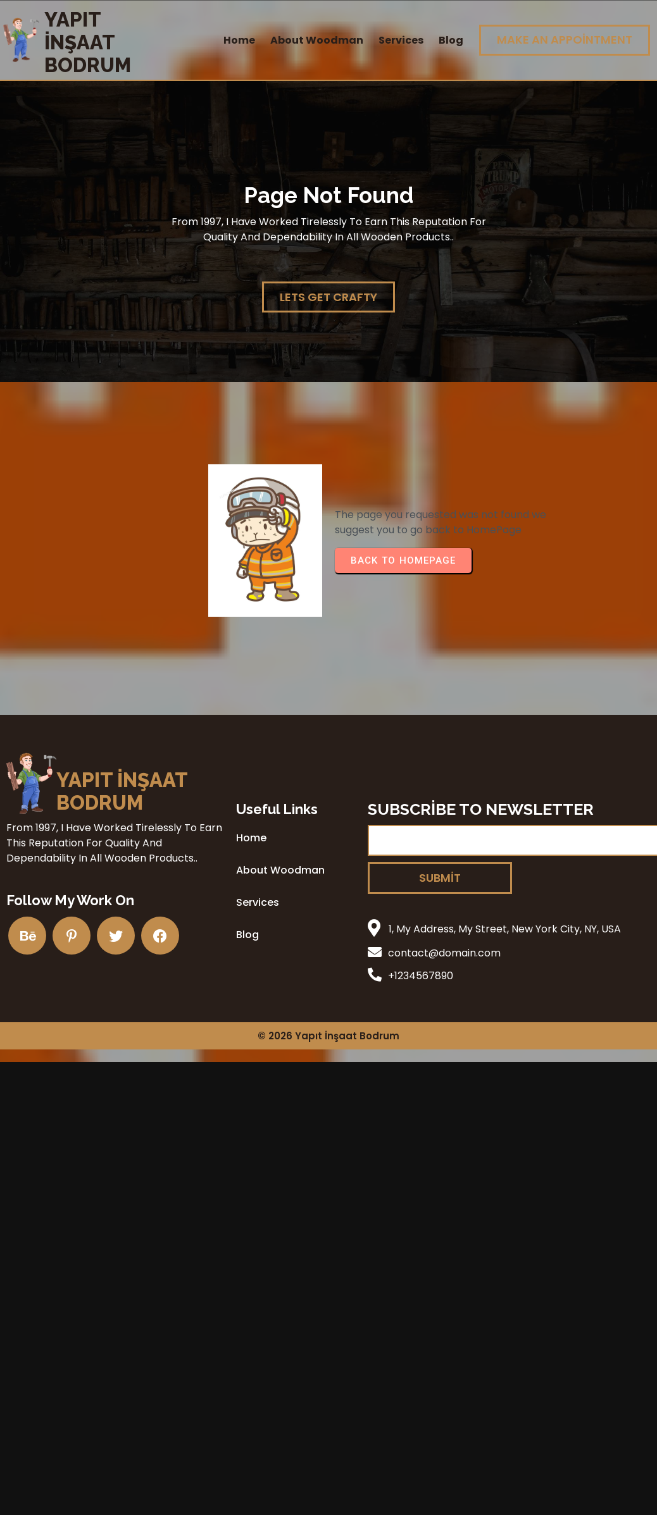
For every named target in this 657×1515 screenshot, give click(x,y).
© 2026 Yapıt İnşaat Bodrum (328, 1035)
